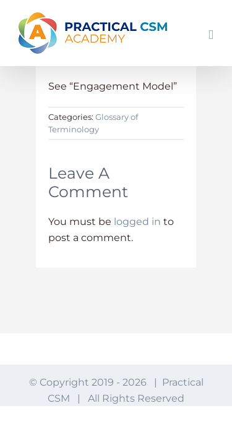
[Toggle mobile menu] (210, 34)
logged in (137, 221)
